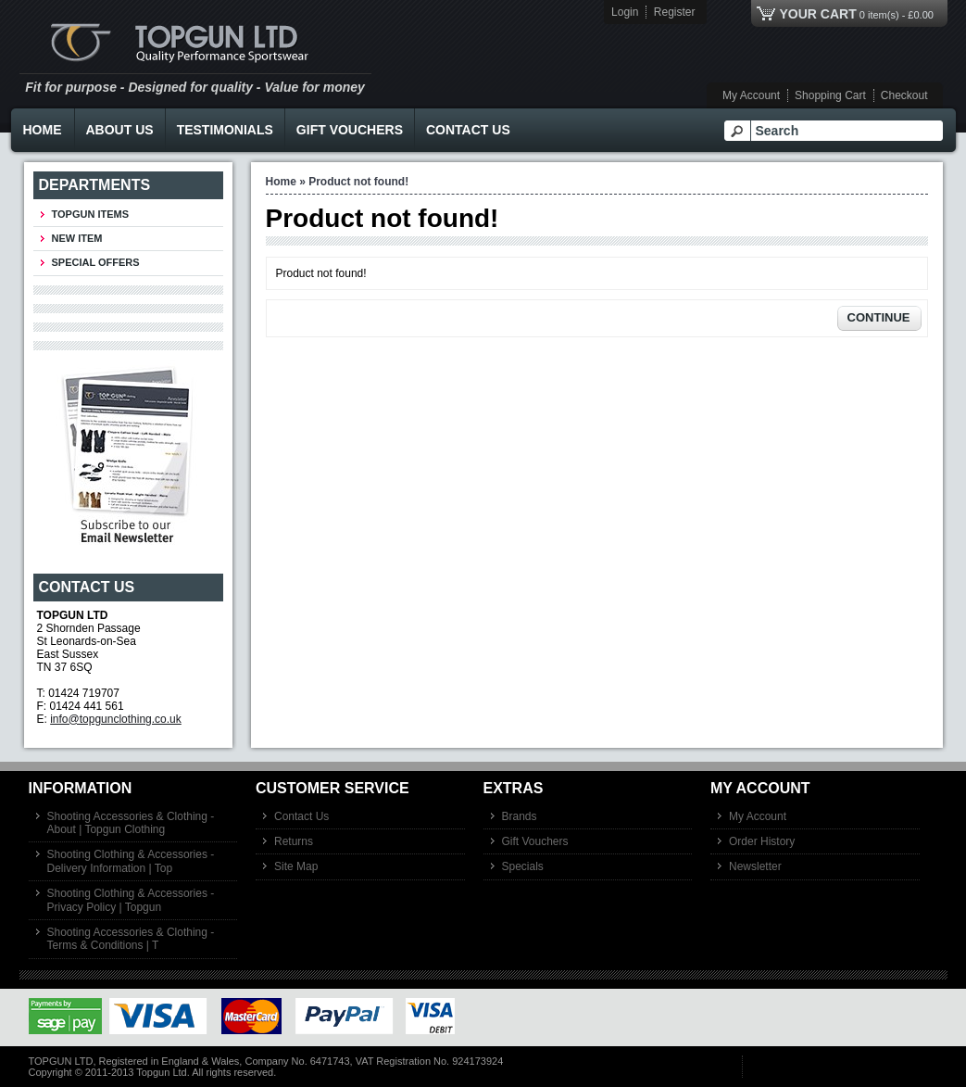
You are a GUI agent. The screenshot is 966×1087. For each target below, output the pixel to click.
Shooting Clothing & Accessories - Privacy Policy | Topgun (131, 900)
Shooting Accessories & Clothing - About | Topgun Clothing (131, 823)
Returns (293, 841)
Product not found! (358, 181)
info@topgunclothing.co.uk (116, 719)
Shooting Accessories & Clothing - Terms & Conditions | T (131, 939)
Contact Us (468, 129)
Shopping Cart (830, 95)
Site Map (296, 866)
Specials (523, 866)
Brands (519, 816)
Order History (762, 841)
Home (42, 129)
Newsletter (755, 866)
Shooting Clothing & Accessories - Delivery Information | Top (131, 861)
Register (675, 12)
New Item (77, 238)
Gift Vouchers (349, 129)
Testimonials (225, 129)
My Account (751, 95)
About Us (120, 129)
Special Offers (96, 262)
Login (624, 12)
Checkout (904, 95)
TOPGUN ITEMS (91, 214)
